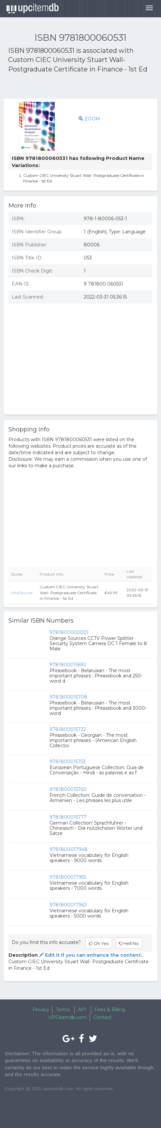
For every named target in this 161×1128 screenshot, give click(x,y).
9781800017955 (68, 877)
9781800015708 (68, 697)
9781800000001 (69, 632)
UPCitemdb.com (67, 1017)
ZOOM (89, 119)
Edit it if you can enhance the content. (90, 955)
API (82, 1009)
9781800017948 (69, 849)
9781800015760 (68, 789)
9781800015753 (68, 762)
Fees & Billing (110, 1009)
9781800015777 (68, 817)
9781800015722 (68, 729)
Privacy (41, 1009)
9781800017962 (68, 905)
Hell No (129, 943)
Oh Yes (99, 943)
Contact (102, 1017)
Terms (63, 1009)
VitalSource (21, 592)
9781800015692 (68, 665)
